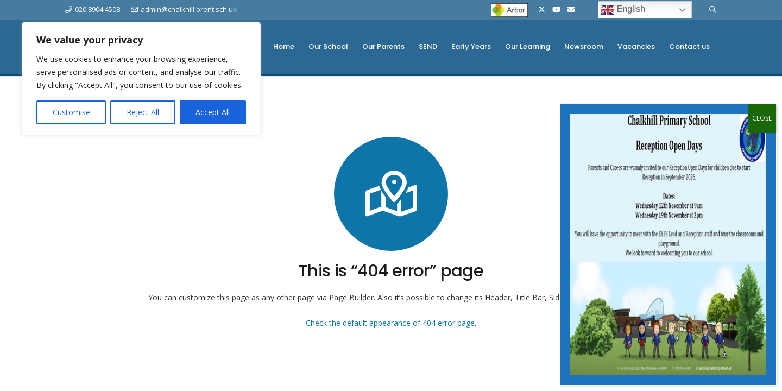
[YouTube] (556, 9)
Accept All (212, 112)
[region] (141, 79)
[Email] (571, 9)
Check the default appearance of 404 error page (390, 323)
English (623, 9)
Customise (71, 112)
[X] (541, 10)
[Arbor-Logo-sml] (509, 10)
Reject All (143, 112)
